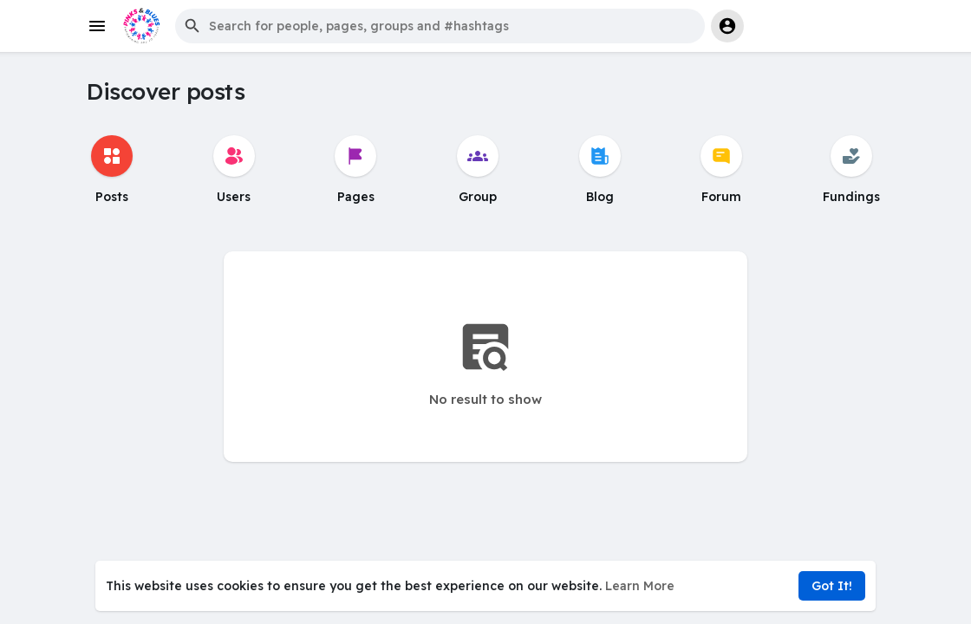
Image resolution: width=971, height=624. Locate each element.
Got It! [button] (831, 586)
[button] (440, 26)
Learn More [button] (639, 586)
